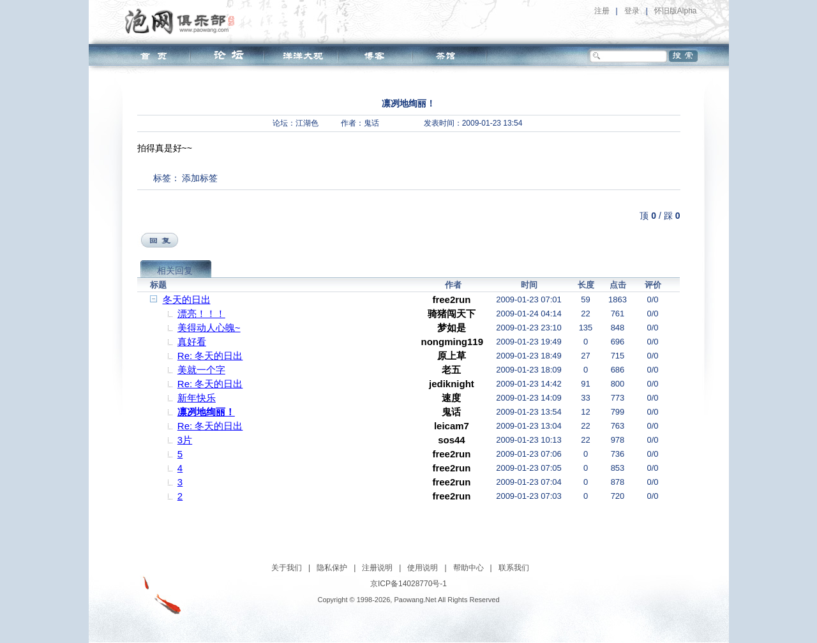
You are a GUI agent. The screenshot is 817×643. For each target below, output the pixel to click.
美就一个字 (201, 369)
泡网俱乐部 (183, 21)
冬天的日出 (187, 299)
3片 (184, 439)
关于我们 (286, 567)
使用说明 (422, 567)
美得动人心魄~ (209, 327)
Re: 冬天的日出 (210, 355)
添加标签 (200, 178)
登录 (632, 10)
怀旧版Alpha (675, 10)
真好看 (191, 341)
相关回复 (175, 270)
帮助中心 (468, 567)
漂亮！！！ (201, 313)
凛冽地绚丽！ (206, 411)
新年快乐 (196, 397)
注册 (602, 10)
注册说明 (377, 567)
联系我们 (513, 567)
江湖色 (307, 123)
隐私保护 (332, 567)
